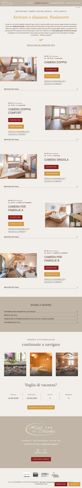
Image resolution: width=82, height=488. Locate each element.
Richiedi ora (51, 69)
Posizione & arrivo (73, 3)
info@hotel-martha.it (49, 444)
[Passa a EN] (79, 7)
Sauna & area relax (41, 370)
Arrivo (13, 396)
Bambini (68, 396)
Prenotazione (52, 76)
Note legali (43, 482)
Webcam (38, 453)
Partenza (32, 396)
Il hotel (29, 3)
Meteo (44, 453)
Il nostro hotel (67, 370)
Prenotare (61, 484)
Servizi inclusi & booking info (41, 45)
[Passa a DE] (77, 7)
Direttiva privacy (50, 482)
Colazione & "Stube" (15, 370)
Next (33, 78)
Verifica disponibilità (54, 81)
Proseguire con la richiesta (41, 407)
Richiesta (74, 484)
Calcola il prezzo (52, 83)
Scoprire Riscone (57, 3)
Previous (27, 78)
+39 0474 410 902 (32, 444)
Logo (8, 3)
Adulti (50, 396)
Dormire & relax (41, 3)
